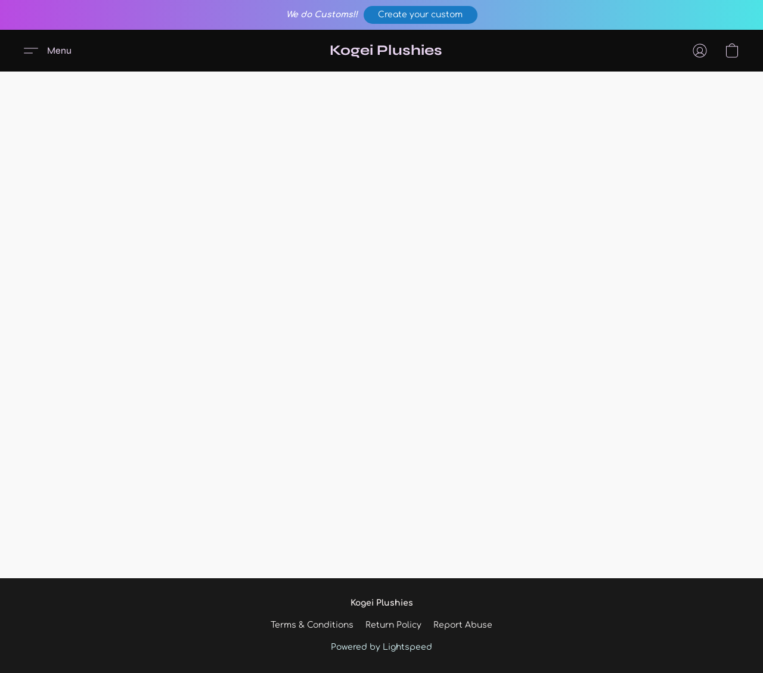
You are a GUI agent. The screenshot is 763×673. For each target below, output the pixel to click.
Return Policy (393, 625)
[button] (420, 15)
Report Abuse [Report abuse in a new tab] (462, 625)
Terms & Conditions (312, 625)
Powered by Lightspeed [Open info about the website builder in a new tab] (381, 647)
